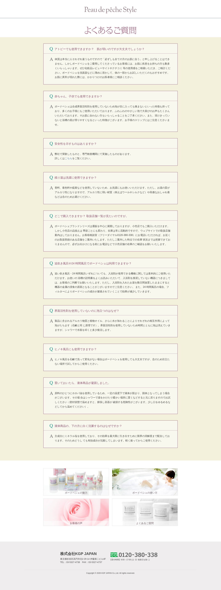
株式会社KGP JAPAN (78, 554)
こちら (68, 158)
